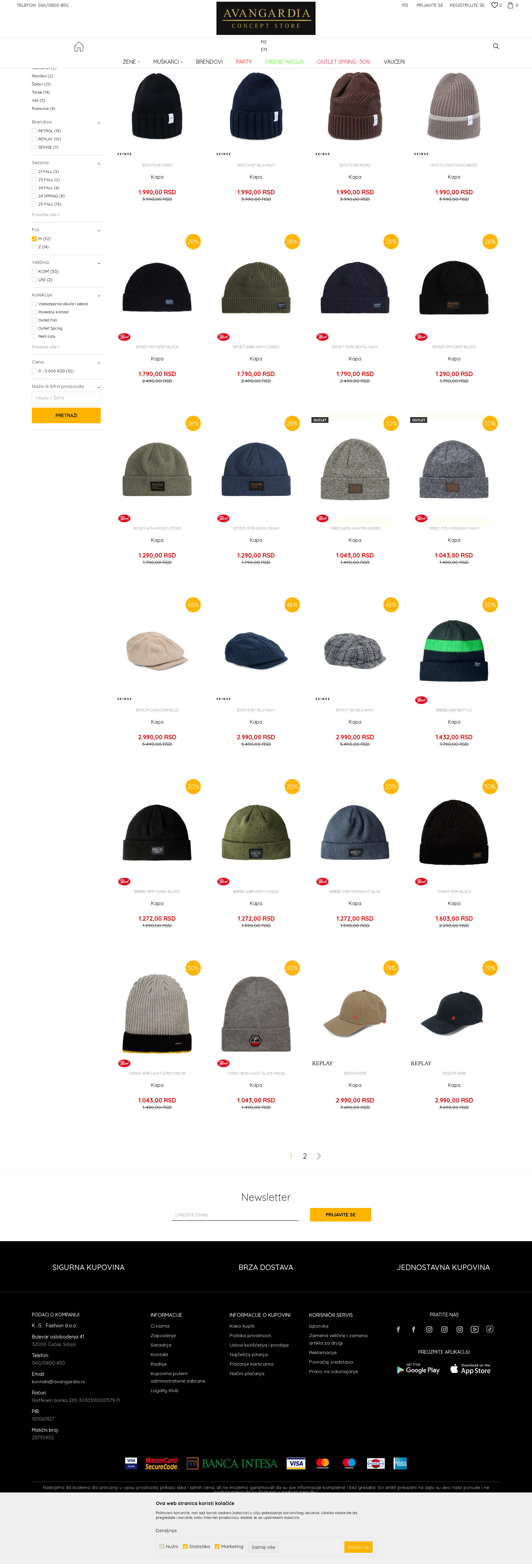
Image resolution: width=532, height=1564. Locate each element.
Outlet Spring (50, 383)
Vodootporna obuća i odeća (63, 358)
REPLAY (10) (49, 194)
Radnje (159, 1419)
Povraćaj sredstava (331, 1417)
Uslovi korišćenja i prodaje (259, 1400)
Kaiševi (43, 106)
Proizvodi (103, 59)
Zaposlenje (163, 1391)
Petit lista (46, 391)
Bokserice (43, 90)
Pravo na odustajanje (333, 1427)
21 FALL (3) (48, 226)
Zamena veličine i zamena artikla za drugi (338, 1394)
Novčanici (44, 122)
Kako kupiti (242, 1381)
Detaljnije (166, 1530)
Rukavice (43, 163)
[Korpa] (512, 5)
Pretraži (66, 471)
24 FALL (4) (48, 243)
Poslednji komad (53, 367)
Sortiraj (368, 70)
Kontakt (159, 1410)
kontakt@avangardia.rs (58, 1437)
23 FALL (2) (49, 234)
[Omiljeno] (496, 5)
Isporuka (318, 1381)
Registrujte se (467, 5)
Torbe (41, 147)
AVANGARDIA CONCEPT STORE (61, 59)
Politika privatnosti (250, 1391)
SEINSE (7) (48, 202)
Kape (41, 114)
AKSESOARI (128, 59)
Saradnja (161, 1400)
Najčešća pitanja (249, 1410)
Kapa (157, 232)
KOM (48, 326)
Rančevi (42, 131)
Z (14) (43, 302)
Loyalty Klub (164, 1446)
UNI (45, 334)
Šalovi (41, 139)
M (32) (44, 293)
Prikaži (428, 70)
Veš (38, 155)
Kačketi (43, 98)
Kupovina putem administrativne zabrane (178, 1432)
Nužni (172, 1546)
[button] (496, 46)
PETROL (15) (49, 186)
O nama (160, 1381)
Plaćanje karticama (251, 1419)
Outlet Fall (47, 375)
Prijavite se (341, 1270)
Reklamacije (323, 1408)
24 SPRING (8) (51, 251)
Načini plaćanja (247, 1429)
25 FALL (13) (49, 259)
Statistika (199, 1546)
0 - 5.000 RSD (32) (56, 426)
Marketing (232, 1546)
